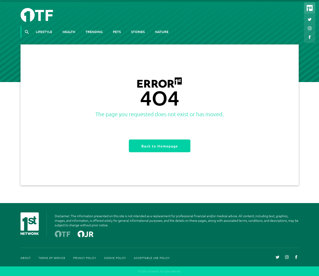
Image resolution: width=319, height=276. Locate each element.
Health (68, 31)
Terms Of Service (52, 258)
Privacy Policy (84, 258)
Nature (162, 31)
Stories (138, 31)
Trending (94, 31)
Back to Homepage (159, 145)
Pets (117, 31)
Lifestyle (44, 31)
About (26, 258)
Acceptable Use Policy (152, 258)
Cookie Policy (115, 258)
